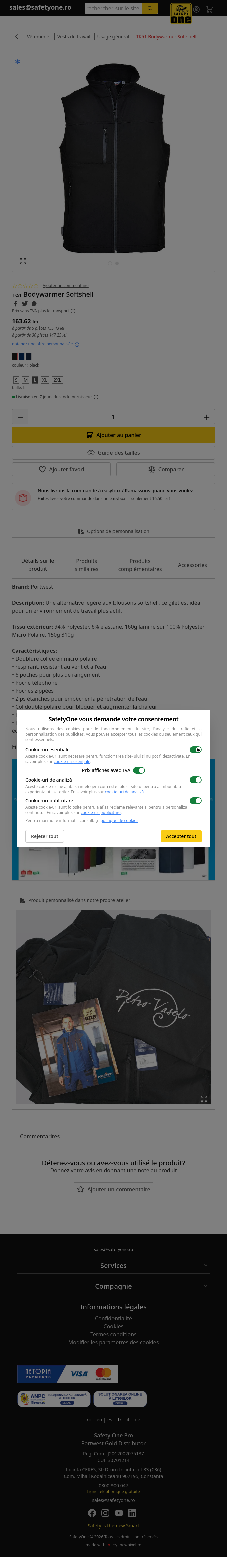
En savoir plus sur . (108, 792)
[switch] (196, 749)
